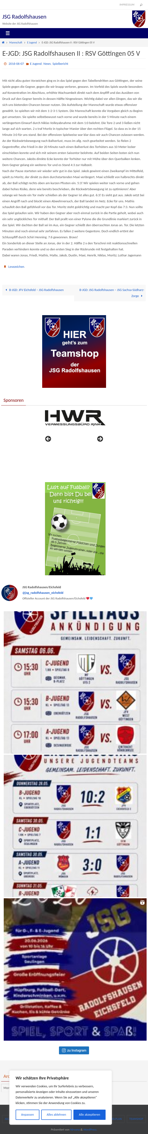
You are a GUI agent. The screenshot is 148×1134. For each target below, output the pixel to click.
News (47, 64)
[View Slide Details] (75, 418)
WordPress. (90, 1129)
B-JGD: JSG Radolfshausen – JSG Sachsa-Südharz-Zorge (111, 293)
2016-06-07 (16, 64)
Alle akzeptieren (89, 1115)
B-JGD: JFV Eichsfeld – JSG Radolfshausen (34, 290)
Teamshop (136, 1119)
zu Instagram (74, 1050)
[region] (60, 1097)
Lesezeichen (16, 267)
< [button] (48, 439)
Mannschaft (15, 42)
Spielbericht (60, 64)
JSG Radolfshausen (24, 16)
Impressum (127, 4)
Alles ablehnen (56, 1115)
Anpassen (27, 1115)
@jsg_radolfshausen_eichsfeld (42, 593)
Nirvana (75, 1129)
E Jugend (32, 42)
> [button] (99, 439)
